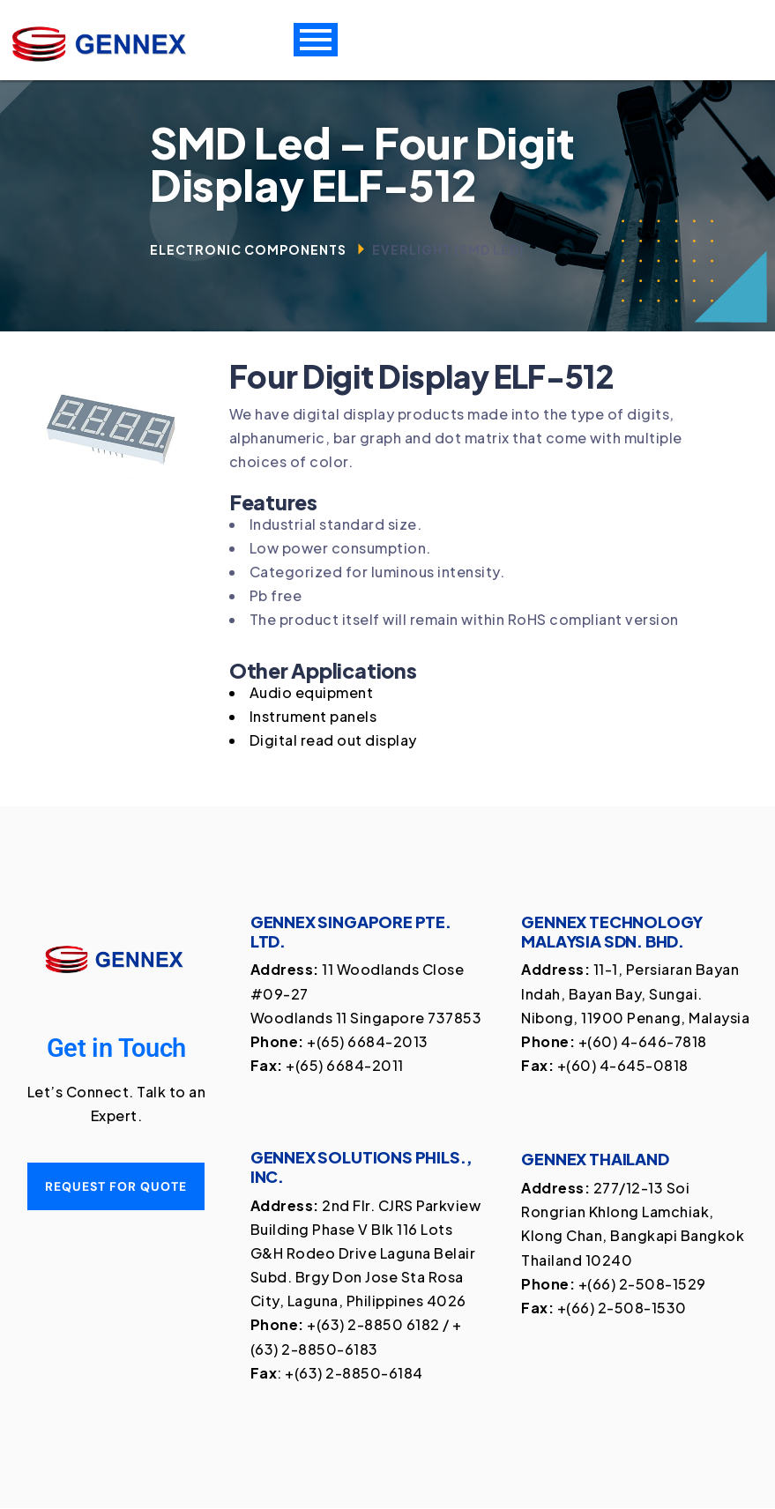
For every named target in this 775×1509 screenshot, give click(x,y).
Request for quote (116, 1187)
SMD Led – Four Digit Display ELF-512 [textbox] (362, 164)
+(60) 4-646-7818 (642, 1042)
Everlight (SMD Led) (448, 249)
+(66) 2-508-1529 (642, 1284)
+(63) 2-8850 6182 (373, 1325)
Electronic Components (248, 249)
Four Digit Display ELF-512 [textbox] (422, 376)
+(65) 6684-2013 (367, 1042)
